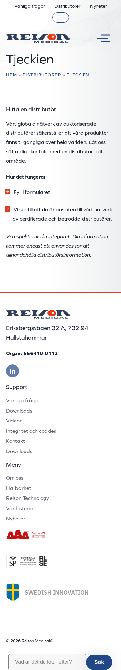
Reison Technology (27, 498)
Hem (11, 75)
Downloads (19, 410)
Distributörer (67, 6)
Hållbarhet (18, 488)
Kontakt (15, 441)
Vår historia (19, 508)
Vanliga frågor (30, 6)
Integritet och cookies (31, 431)
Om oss (14, 478)
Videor (14, 420)
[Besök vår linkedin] (12, 370)
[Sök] (60, 17)
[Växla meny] (101, 38)
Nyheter (98, 6)
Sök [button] (99, 662)
